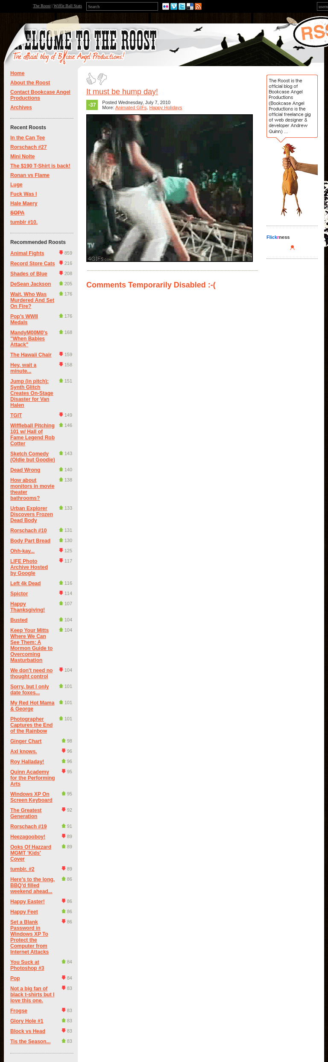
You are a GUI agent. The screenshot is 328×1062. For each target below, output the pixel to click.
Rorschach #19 (28, 827)
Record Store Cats (32, 264)
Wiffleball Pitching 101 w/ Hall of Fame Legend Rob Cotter (32, 435)
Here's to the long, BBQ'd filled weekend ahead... (32, 885)
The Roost (41, 5)
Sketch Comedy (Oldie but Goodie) (32, 457)
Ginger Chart (25, 741)
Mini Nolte (22, 157)
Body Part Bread (30, 541)
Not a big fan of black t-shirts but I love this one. (32, 995)
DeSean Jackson (30, 284)
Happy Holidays (165, 107)
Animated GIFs (130, 107)
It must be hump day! (122, 91)
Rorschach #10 (28, 531)
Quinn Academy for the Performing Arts (32, 778)
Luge (16, 185)
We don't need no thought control (31, 673)
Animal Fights (27, 253)
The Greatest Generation (25, 813)
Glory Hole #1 (26, 1021)
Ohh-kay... (22, 551)
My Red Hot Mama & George (32, 706)
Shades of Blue (28, 274)
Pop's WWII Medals (24, 319)
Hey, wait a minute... (23, 368)
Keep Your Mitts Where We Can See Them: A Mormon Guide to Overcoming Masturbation (31, 645)
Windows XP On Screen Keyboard (31, 797)
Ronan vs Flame (30, 175)
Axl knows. (23, 751)
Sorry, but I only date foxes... (29, 690)
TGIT (16, 415)
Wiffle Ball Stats (67, 5)
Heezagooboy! (27, 837)
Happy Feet (24, 912)
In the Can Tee (27, 138)
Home (17, 73)
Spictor (19, 594)
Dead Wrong (25, 470)
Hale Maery (23, 203)
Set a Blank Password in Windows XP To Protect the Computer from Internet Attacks (29, 937)
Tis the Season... (30, 1042)
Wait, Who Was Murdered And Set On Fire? (32, 300)
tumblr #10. (24, 222)
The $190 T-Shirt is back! (40, 166)
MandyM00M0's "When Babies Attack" (29, 339)
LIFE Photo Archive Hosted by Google (29, 567)
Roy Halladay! (27, 762)
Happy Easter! (27, 902)
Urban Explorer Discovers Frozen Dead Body (31, 514)
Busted (19, 620)
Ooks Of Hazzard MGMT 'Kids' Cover (30, 853)
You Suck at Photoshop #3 (27, 965)
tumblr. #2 (22, 869)
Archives (21, 107)
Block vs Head (27, 1031)
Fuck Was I (23, 194)
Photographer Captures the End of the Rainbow (31, 725)
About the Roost (30, 83)
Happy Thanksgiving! (27, 607)
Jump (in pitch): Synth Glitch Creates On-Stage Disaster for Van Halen (31, 393)
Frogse (18, 1011)
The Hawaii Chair (31, 355)
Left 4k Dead (25, 583)
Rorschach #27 (28, 147)
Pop (15, 978)
